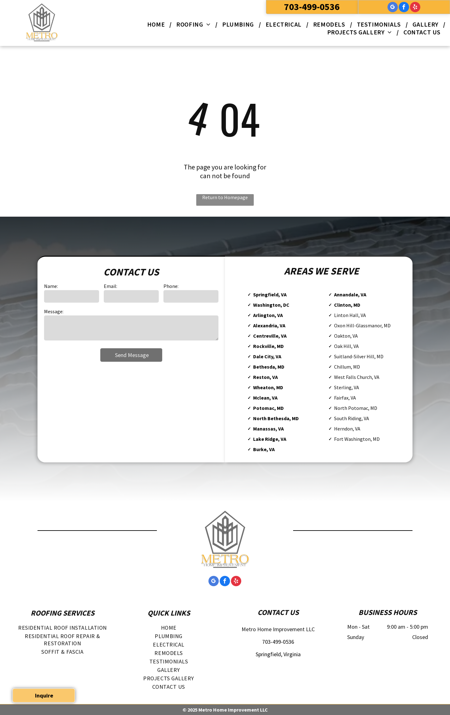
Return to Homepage (225, 197)
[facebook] (404, 8)
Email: (110, 286)
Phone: (170, 286)
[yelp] (415, 8)
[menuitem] (157, 24)
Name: (51, 286)
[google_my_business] (393, 8)
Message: (53, 311)
